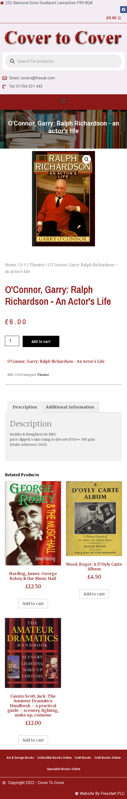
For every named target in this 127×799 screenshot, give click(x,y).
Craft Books (83, 757)
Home (10, 264)
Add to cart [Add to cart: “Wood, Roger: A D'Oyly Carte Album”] (94, 593)
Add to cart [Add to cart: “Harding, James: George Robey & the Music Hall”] (33, 603)
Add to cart (41, 341)
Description (25, 407)
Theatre (37, 264)
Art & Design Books (20, 757)
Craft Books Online (107, 757)
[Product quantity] (12, 341)
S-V (23, 264)
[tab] (25, 407)
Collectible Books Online (54, 757)
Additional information (70, 407)
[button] (64, 101)
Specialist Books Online (63, 769)
